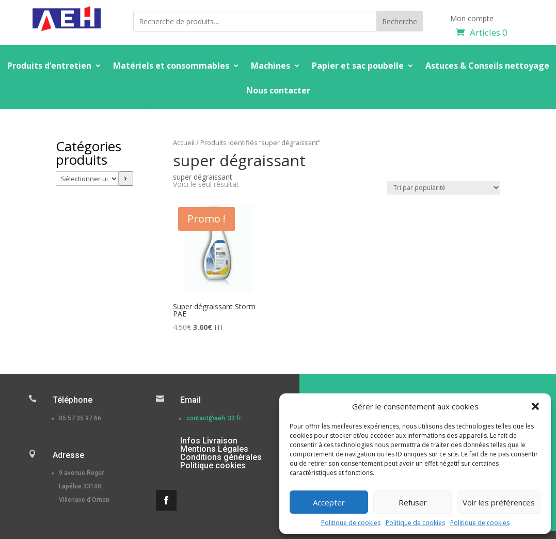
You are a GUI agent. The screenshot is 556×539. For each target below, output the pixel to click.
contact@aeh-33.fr (213, 418)
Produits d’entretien (49, 66)
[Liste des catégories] (87, 178)
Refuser (413, 502)
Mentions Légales (214, 449)
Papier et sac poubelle (358, 66)
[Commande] (443, 188)
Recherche (399, 21)
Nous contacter (278, 91)
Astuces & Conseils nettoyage (487, 66)
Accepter (329, 502)
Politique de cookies (350, 522)
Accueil (184, 142)
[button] (535, 406)
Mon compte (472, 19)
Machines (270, 66)
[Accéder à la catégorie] (126, 178)
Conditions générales (221, 457)
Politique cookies (213, 465)
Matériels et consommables (171, 66)
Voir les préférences (499, 502)
